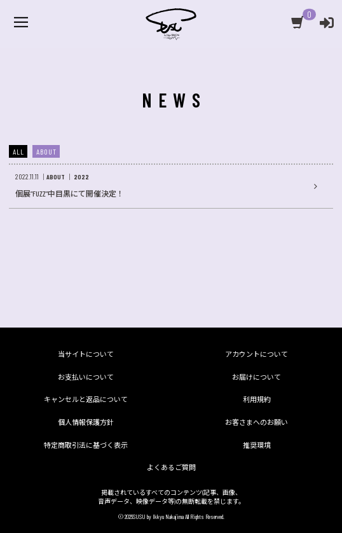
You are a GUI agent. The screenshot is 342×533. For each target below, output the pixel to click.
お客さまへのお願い (256, 422)
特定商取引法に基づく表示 (86, 445)
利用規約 (257, 399)
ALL (18, 151)
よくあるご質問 (171, 467)
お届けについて (256, 377)
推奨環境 (257, 445)
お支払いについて (86, 377)
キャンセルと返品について (86, 399)
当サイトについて (86, 354)
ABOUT (46, 151)
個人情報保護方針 (86, 422)
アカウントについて (256, 354)
